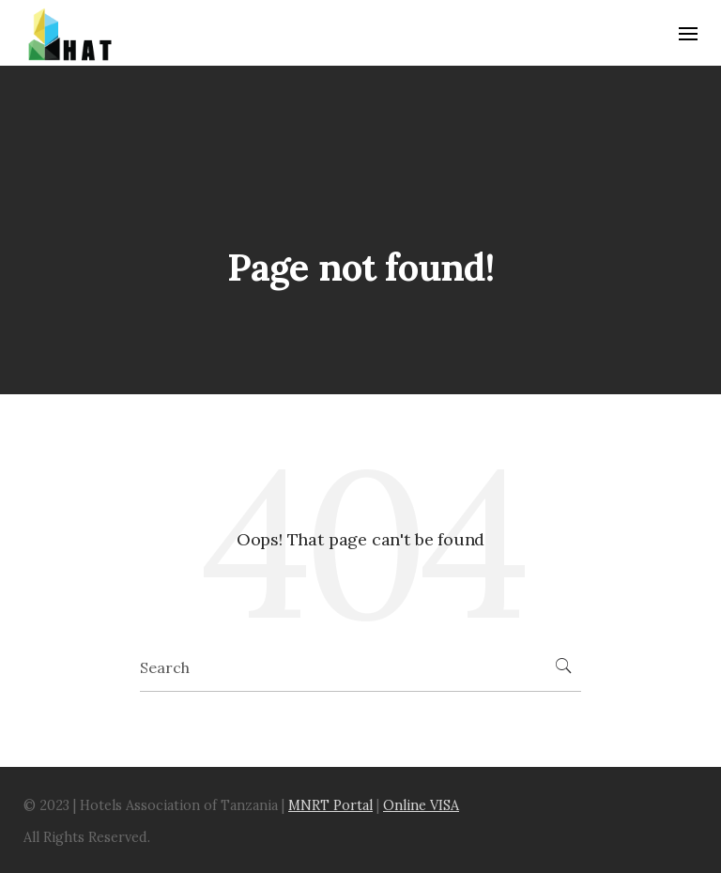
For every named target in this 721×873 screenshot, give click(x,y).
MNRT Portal (330, 805)
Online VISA (421, 805)
